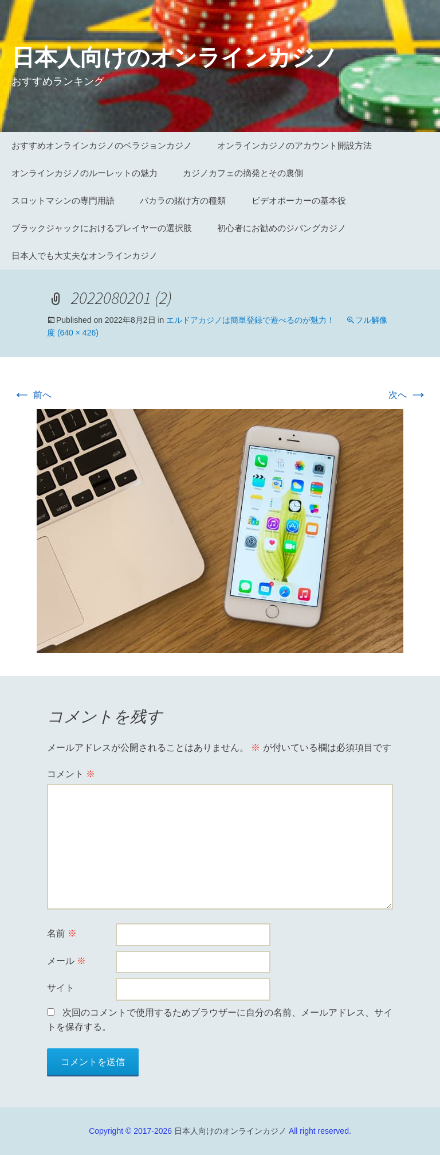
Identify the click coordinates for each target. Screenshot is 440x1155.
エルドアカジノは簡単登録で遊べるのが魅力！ (250, 320)
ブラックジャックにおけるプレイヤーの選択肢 (101, 228)
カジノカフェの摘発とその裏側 (243, 173)
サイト (60, 988)
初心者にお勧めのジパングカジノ (281, 228)
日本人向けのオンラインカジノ (230, 1131)
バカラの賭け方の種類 (183, 200)
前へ (32, 395)
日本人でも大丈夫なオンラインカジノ (84, 255)
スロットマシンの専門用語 (63, 200)
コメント (71, 774)
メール (66, 961)
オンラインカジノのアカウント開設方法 (294, 145)
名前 (62, 933)
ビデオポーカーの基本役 (299, 200)
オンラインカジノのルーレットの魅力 (84, 173)
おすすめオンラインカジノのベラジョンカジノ (101, 145)
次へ (407, 395)
